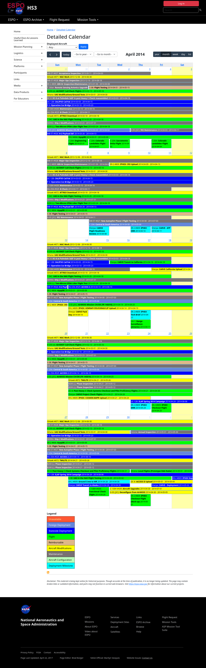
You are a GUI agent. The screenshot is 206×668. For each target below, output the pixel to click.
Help (138, 631)
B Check (64, 112)
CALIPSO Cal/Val (62, 101)
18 (170, 240)
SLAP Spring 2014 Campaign (152, 401)
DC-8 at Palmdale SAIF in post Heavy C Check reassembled (80, 98)
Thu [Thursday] (141, 64)
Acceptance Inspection (70, 73)
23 (128, 333)
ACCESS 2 (85, 287)
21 (86, 333)
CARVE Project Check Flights (89, 394)
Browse (140, 626)
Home (17, 31)
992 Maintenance (149, 130)
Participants (20, 72)
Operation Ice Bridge (61, 105)
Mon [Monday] (78, 64)
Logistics (28, 54)
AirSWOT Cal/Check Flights (69, 91)
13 (66, 240)
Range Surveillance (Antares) (137, 324)
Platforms (28, 67)
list (189, 54)
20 (66, 333)
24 (149, 333)
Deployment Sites (120, 622)
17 (149, 240)
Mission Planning (28, 47)
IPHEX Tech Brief (139, 313)
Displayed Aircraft (57, 43)
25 (170, 333)
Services (115, 617)
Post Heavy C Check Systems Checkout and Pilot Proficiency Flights (106, 390)
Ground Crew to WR (87, 481)
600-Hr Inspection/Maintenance (72, 84)
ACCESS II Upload (144, 481)
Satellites (115, 631)
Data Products (28, 93)
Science (28, 60)
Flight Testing (100, 87)
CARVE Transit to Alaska (87, 485)
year (157, 54)
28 (86, 417)
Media (28, 86)
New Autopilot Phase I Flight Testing (118, 221)
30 (66, 69)
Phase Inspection (85, 383)
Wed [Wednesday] (119, 64)
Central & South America (107, 224)
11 (170, 152)
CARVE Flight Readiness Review (97, 231)
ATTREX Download (68, 115)
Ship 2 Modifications (64, 123)
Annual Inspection (147, 432)
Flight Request (60, 20)
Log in (181, 3)
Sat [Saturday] (182, 64)
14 (86, 240)
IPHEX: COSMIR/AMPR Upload (92, 397)
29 (107, 417)
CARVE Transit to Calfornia (130, 262)
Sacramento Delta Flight (119, 142)
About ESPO (91, 626)
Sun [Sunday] (57, 64)
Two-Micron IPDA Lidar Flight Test (71, 126)
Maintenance (66, 108)
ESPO (12, 20)
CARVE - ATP (164, 228)
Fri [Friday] (161, 64)
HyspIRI (82, 137)
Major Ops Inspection (69, 80)
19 (191, 240)
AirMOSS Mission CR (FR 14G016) (72, 130)
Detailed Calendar (65, 29)
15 (107, 240)
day (183, 54)
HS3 (32, 7)
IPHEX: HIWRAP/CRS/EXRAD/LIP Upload (97, 308)
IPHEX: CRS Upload (129, 164)
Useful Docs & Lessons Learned (26, 39)
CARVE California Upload (170, 269)
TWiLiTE (85, 380)
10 (149, 152)
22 (107, 333)
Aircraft (114, 626)
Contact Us (147, 658)
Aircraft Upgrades (131, 488)
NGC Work (64, 77)
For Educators (28, 99)
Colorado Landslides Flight (97, 142)
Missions (89, 621)
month (165, 54)
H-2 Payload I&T (66, 133)
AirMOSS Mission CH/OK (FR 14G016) (95, 304)
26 (191, 333)
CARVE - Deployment (169, 485)
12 (191, 152)
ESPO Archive (33, 20)
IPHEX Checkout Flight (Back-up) (139, 498)
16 (128, 240)
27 (66, 417)
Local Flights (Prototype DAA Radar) (155, 471)
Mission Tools (87, 20)
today (66, 54)
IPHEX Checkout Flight (160, 406)
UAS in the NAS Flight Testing (67, 119)
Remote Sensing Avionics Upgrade (71, 87)
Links (17, 79)
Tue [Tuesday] (99, 64)
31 (86, 69)
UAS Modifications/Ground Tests (69, 94)
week (175, 54)
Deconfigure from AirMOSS (132, 492)
